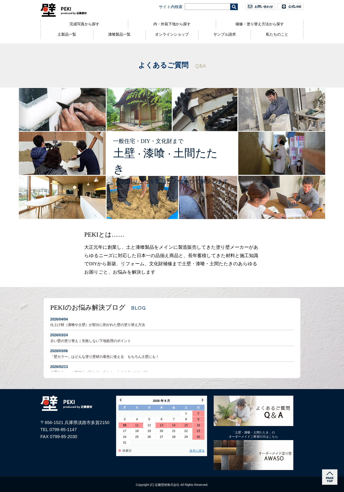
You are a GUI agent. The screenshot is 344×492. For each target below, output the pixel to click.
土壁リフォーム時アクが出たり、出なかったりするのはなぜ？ (172, 369)
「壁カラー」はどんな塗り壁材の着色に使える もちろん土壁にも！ (172, 353)
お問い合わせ (263, 6)
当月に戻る (197, 450)
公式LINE (294, 6)
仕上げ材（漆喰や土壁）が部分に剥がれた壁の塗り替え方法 (172, 321)
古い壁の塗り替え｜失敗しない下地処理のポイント (172, 337)
